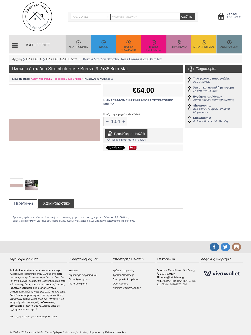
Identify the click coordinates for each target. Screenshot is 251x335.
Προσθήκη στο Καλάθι (126, 133)
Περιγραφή (23, 203)
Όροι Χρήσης (120, 283)
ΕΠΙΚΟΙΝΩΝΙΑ (178, 44)
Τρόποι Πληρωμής (123, 270)
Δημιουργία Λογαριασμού (83, 275)
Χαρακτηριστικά (56, 203)
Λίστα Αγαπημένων (79, 279)
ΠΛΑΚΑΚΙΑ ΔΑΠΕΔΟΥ (61, 59)
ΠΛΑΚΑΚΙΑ (34, 59)
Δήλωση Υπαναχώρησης (127, 287)
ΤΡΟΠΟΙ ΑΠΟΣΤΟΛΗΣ (128, 45)
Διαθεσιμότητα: (21, 78)
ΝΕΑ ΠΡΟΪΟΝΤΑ (78, 44)
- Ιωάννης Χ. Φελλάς (76, 332)
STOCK (103, 44)
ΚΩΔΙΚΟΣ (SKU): (95, 78)
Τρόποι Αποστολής (123, 275)
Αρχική (17, 59)
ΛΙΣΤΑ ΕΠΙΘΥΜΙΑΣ (204, 44)
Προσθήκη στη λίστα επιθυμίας (126, 139)
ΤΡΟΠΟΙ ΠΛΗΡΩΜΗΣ (153, 45)
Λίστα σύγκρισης (78, 283)
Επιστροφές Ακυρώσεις (126, 279)
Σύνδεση (73, 270)
